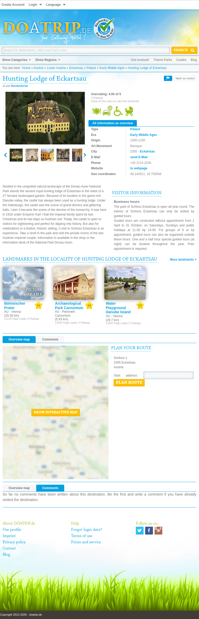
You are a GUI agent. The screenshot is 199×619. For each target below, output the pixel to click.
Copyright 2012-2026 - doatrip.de (21, 614)
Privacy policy (14, 542)
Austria (38, 68)
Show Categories (14, 60)
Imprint (9, 536)
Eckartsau (76, 68)
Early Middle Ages (112, 68)
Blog (194, 60)
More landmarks (182, 259)
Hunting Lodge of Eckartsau (147, 68)
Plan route (129, 383)
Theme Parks (162, 60)
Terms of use (81, 536)
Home (26, 68)
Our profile (12, 530)
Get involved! (140, 60)
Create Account (13, 4)
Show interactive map (56, 412)
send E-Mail (138, 157)
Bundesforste (19, 86)
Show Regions (46, 60)
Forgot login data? (86, 530)
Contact (9, 548)
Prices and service (86, 542)
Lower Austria (56, 68)
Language (53, 4)
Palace (91, 68)
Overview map (19, 339)
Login (33, 4)
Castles (181, 60)
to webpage (138, 168)
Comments (50, 339)
